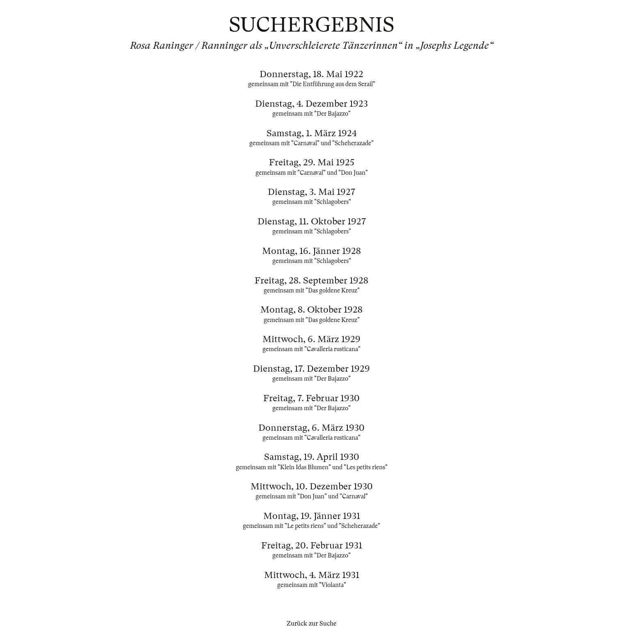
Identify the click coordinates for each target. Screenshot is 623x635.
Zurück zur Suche (311, 623)
